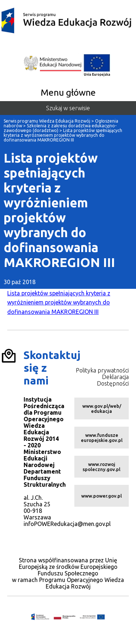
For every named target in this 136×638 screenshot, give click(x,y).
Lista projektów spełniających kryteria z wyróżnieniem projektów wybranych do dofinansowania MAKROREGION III (58, 302)
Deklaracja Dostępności (113, 380)
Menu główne (68, 92)
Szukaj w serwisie (68, 108)
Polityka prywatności (102, 370)
